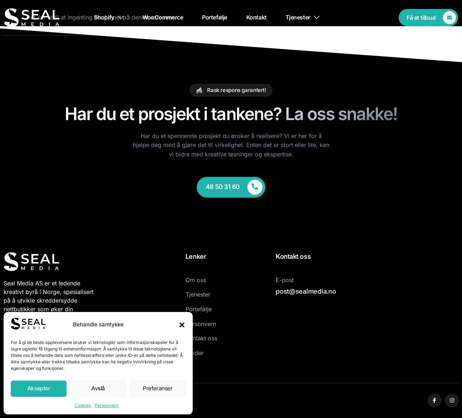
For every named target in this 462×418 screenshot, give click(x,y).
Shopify (106, 17)
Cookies (82, 405)
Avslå (98, 388)
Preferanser (158, 388)
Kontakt (258, 17)
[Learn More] (428, 17)
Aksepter (39, 388)
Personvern (106, 405)
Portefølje (215, 17)
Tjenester (306, 17)
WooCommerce (161, 17)
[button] (182, 325)
